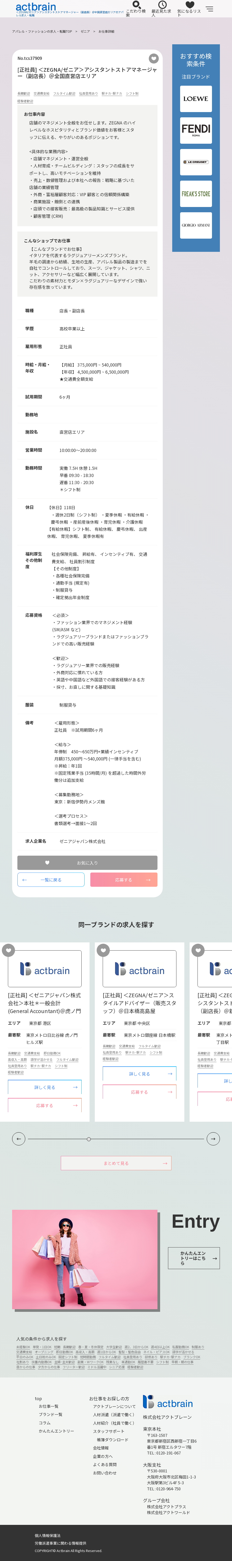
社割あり (22, 1362)
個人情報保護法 (48, 1535)
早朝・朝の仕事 (182, 1362)
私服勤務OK (180, 1347)
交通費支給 (42, 93)
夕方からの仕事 (49, 1367)
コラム (45, 1422)
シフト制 (132, 93)
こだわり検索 (136, 9)
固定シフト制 (67, 1357)
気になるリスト (189, 9)
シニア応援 (117, 1367)
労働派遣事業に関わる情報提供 (60, 1543)
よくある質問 (105, 1464)
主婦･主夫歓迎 (64, 1362)
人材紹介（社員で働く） (114, 1423)
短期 (57, 1347)
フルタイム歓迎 (64, 93)
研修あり (151, 1357)
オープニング (44, 1352)
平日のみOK (24, 1357)
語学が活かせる (42, 1059)
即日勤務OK (52, 1053)
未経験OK (23, 1347)
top (38, 1398)
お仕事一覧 (48, 1406)
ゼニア (85, 31)
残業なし (112, 1362)
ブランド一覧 (50, 1414)
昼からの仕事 (25, 1367)
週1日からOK (106, 1352)
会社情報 (101, 1448)
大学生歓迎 (114, 1347)
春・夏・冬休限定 (90, 1347)
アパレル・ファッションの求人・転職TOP (42, 31)
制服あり (198, 1347)
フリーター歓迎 (74, 1367)
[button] (213, 1139)
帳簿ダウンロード (113, 1439)
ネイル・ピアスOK (156, 1352)
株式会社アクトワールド (168, 1512)
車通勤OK (128, 1362)
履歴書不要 (146, 1362)
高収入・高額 (17, 1059)
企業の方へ (103, 1456)
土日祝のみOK (46, 1357)
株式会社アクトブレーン (167, 1417)
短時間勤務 (88, 1357)
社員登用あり (88, 93)
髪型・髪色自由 (130, 1352)
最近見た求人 (161, 9)
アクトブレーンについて (114, 1406)
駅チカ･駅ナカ (112, 93)
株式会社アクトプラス (166, 1506)
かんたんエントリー (56, 1431)
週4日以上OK (160, 1347)
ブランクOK (191, 1357)
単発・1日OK (42, 1347)
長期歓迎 (23, 93)
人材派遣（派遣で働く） (114, 1415)
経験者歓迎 (25, 101)
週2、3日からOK (136, 1347)
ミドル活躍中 (96, 1367)
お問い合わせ (105, 1473)
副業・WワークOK (90, 1362)
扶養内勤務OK (42, 1362)
